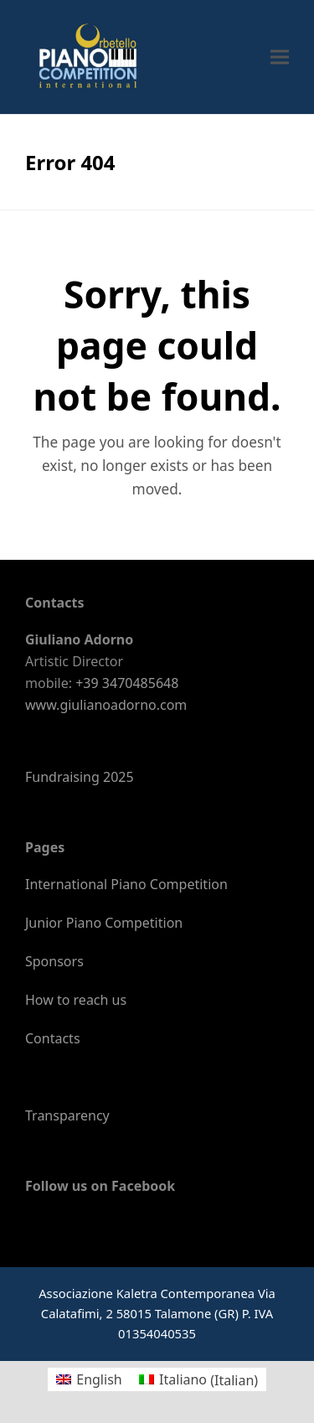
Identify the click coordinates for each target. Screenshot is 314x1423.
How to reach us (75, 1000)
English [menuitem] (98, 1379)
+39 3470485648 (126, 683)
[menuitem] (89, 1380)
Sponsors (54, 961)
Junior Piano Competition (104, 922)
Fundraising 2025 (79, 777)
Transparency (67, 1115)
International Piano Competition (126, 884)
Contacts (52, 1038)
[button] (279, 56)
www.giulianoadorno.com (106, 705)
